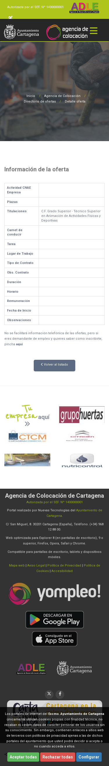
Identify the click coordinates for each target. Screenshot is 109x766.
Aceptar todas (23, 757)
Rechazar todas (57, 757)
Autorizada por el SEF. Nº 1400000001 (35, 7)
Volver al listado (54, 364)
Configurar (88, 757)
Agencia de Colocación (62, 96)
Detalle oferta (75, 101)
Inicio (30, 96)
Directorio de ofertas (40, 101)
